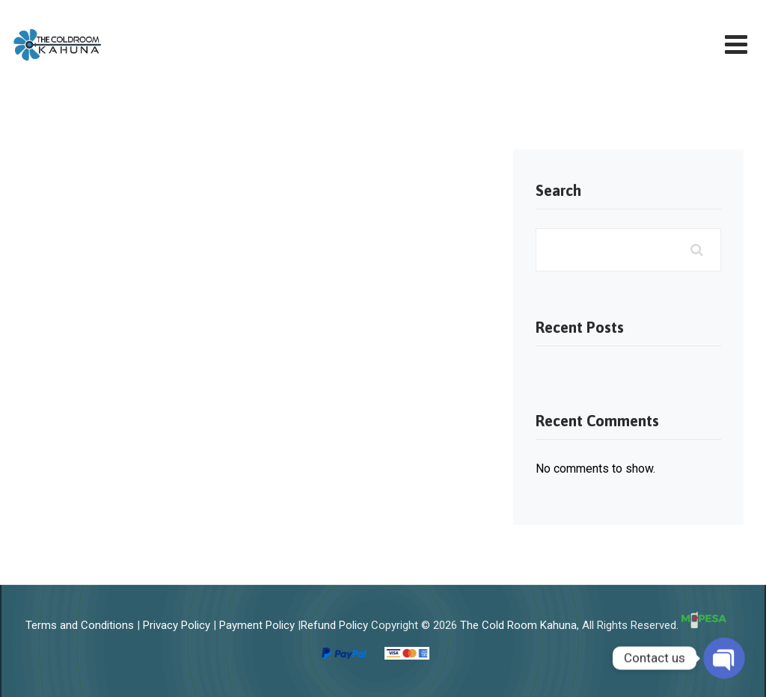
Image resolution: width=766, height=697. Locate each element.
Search (558, 190)
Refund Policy (334, 624)
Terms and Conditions (79, 624)
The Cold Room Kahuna (518, 624)
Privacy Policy (176, 624)
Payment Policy (257, 624)
